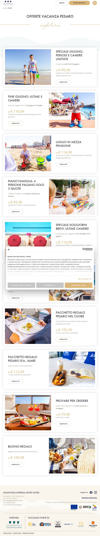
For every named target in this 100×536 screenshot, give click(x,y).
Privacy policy (7, 533)
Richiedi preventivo (79, 3)
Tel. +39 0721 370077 (10, 498)
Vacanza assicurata (89, 498)
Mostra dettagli (83, 280)
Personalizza (50, 286)
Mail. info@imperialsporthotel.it (13, 500)
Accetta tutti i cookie (78, 286)
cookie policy (70, 270)
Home (4, 8)
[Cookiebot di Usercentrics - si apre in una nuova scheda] (83, 248)
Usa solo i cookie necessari (21, 286)
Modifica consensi (28, 533)
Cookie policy (17, 533)
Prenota (61, 3)
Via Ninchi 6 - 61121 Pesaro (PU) (13, 496)
